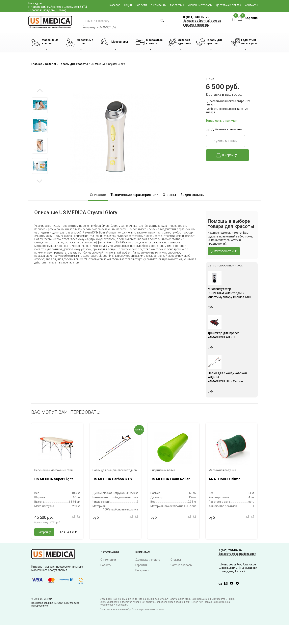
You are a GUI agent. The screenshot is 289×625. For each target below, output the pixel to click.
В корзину (227, 155)
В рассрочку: (47, 522)
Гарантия (141, 565)
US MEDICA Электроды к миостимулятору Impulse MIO (232, 293)
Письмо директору (196, 24)
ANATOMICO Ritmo (225, 479)
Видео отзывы (192, 195)
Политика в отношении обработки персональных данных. (132, 609)
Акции (128, 5)
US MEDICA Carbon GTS (112, 479)
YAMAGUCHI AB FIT (232, 335)
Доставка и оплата (228, 5)
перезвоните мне (223, 251)
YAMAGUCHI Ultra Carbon (232, 377)
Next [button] (39, 181)
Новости (141, 5)
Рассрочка (177, 5)
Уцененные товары (200, 5)
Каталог (115, 5)
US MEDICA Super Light (53, 479)
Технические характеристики (134, 195)
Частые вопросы (181, 565)
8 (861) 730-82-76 (196, 17)
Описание (98, 195)
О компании (158, 5)
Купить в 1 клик (225, 141)
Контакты (251, 5)
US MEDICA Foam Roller (170, 479)
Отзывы (169, 195)
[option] (39, 105)
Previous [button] (40, 91)
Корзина (248, 18)
